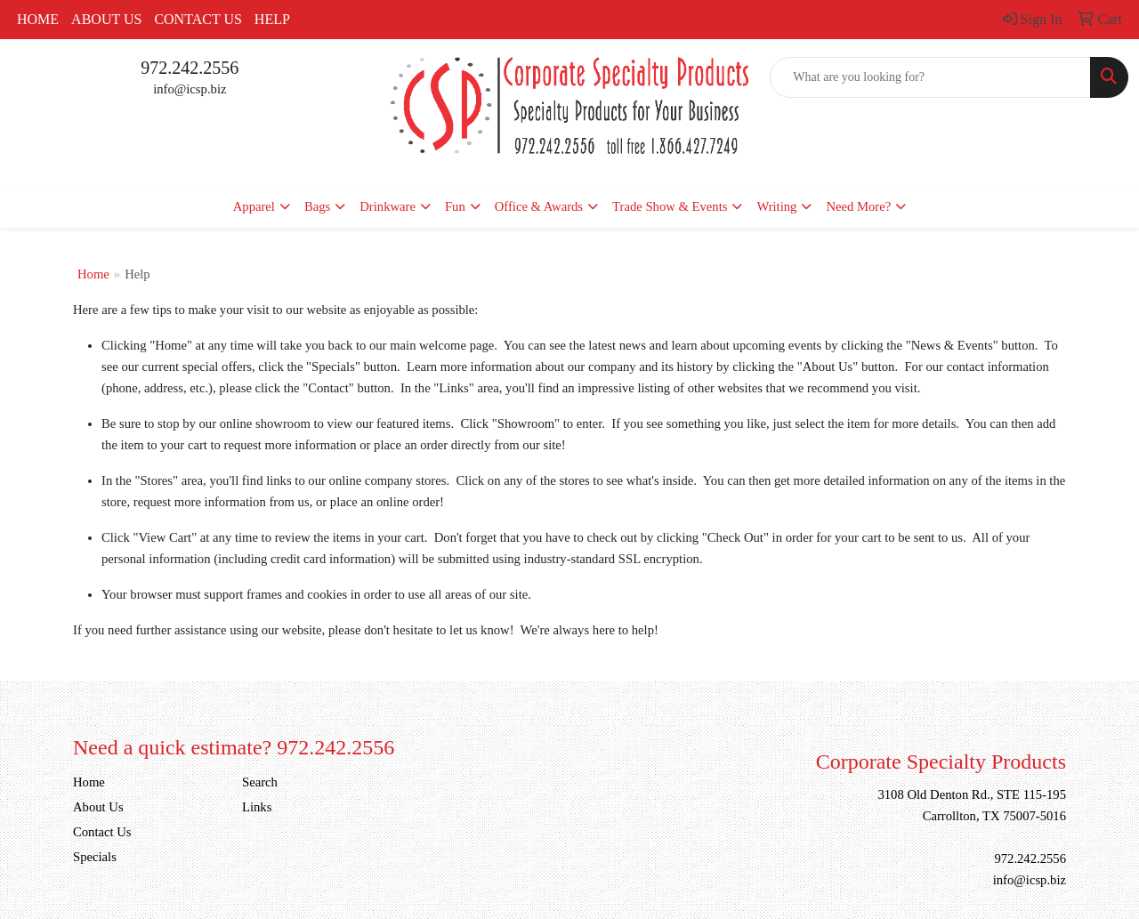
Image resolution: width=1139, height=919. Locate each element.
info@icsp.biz (189, 89)
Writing (776, 206)
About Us (106, 19)
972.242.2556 (189, 67)
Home (38, 19)
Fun (455, 206)
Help (272, 19)
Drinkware (387, 206)
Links (256, 807)
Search (260, 782)
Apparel (254, 206)
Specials (95, 857)
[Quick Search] (930, 77)
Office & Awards (539, 206)
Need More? (858, 206)
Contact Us (197, 19)
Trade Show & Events (669, 206)
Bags (317, 206)
